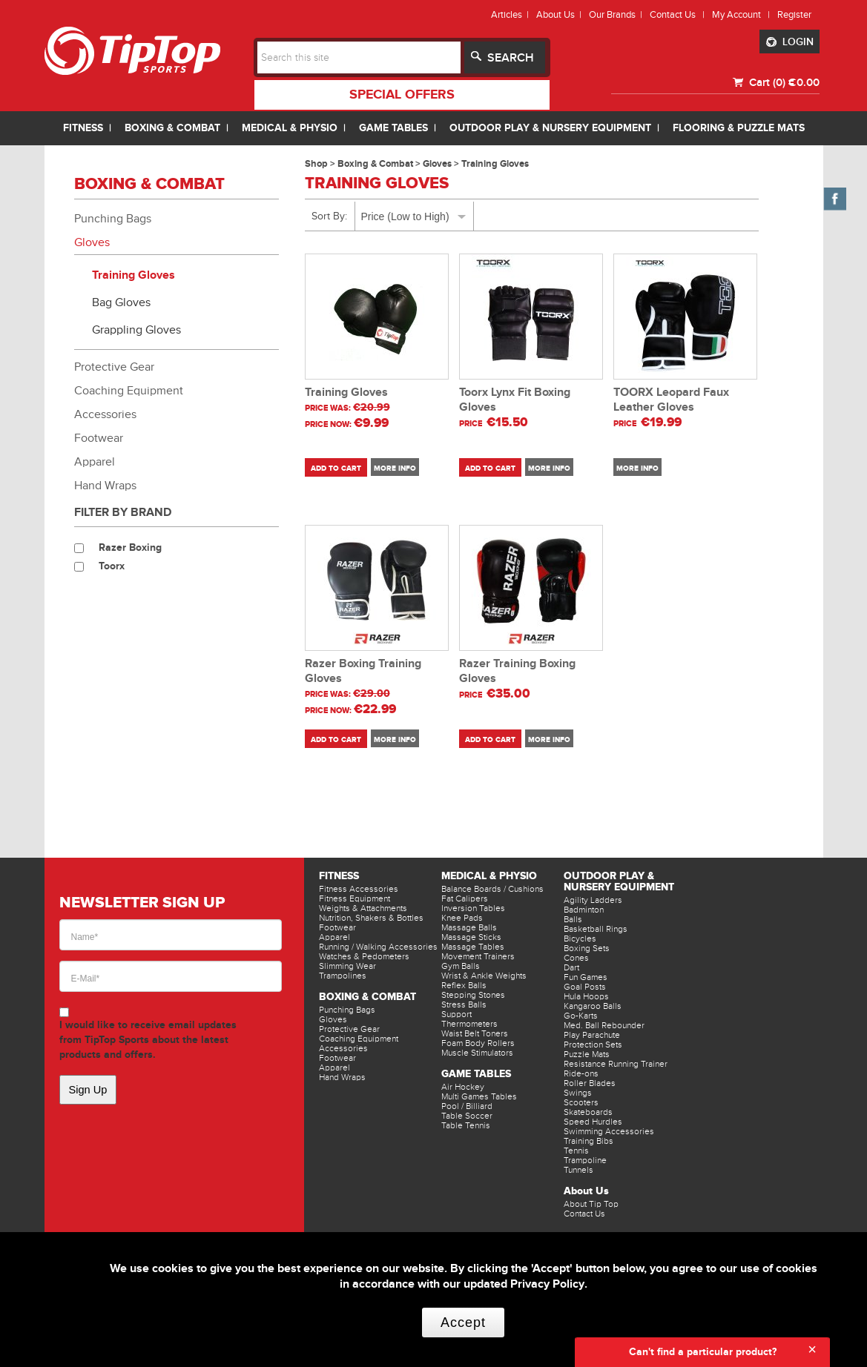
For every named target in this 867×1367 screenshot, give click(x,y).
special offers (402, 95)
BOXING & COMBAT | (179, 128)
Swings (578, 1093)
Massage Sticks (471, 937)
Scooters (581, 1102)
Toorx (112, 566)
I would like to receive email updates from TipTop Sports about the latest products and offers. (148, 1040)
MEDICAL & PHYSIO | (297, 128)
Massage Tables (472, 946)
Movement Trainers (478, 956)
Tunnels (578, 1170)
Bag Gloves (121, 302)
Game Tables (476, 1074)
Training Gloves (133, 275)
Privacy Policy (547, 1284)
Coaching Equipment (128, 390)
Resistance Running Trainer (615, 1064)
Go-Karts (581, 1015)
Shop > (321, 164)
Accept (463, 1322)
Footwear (98, 438)
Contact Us (584, 1213)
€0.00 (804, 82)
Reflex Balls (464, 985)
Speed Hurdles (593, 1121)
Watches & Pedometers (364, 956)
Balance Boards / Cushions (492, 889)
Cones (576, 958)
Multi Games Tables (479, 1096)
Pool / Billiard (466, 1106)
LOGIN (790, 41)
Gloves (92, 242)
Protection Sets (593, 1044)
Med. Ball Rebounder (604, 1025)
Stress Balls (464, 1004)
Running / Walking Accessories (378, 946)
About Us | (561, 14)
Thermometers (469, 1024)
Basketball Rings (595, 929)
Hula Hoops (586, 996)
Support (456, 1014)
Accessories (105, 414)
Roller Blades (590, 1083)
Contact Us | (679, 14)
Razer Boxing (130, 547)
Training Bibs (588, 1141)
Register (794, 14)
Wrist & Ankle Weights (484, 975)
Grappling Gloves (136, 330)
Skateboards (588, 1112)
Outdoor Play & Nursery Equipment (619, 881)
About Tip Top (591, 1204)
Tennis (576, 1150)
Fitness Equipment (354, 898)
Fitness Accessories (358, 889)
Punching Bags (112, 218)
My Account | (743, 14)
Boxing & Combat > (380, 164)
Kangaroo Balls (593, 1006)
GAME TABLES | (400, 128)
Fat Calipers (464, 898)
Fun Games (585, 977)
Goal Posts (585, 987)
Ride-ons (581, 1073)
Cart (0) (765, 82)
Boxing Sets (587, 948)
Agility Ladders (593, 900)
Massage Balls (469, 927)
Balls (573, 919)
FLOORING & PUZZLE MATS (739, 128)
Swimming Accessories (609, 1131)
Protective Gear (114, 367)
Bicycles (580, 938)
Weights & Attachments (363, 908)
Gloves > (442, 164)
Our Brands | (618, 14)
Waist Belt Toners (474, 1033)
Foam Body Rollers (478, 1043)
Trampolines (342, 975)
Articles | (512, 14)
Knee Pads (462, 918)
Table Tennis (465, 1125)
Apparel (94, 462)
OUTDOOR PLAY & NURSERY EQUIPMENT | (557, 128)
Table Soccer (466, 1116)
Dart (571, 967)
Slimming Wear (347, 966)
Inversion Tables (473, 908)
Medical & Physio (489, 876)
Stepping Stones (473, 995)
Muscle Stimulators (477, 1052)
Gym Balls (460, 966)
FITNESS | (90, 128)
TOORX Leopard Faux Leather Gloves (671, 399)
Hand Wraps (105, 485)
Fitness (339, 876)
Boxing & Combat (367, 996)
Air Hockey (462, 1087)
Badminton (584, 909)
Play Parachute (592, 1035)
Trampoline (585, 1160)
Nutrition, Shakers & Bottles (371, 918)
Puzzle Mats (587, 1054)
